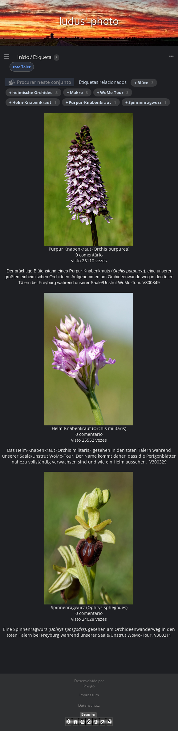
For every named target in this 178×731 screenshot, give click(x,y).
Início (23, 57)
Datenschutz (89, 705)
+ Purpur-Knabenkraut (91, 102)
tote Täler (21, 66)
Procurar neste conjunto (44, 82)
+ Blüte (143, 82)
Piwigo (89, 686)
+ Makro (77, 92)
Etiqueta (42, 57)
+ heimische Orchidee (33, 92)
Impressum (89, 695)
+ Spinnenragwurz (145, 102)
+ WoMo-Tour (112, 92)
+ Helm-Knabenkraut (32, 102)
